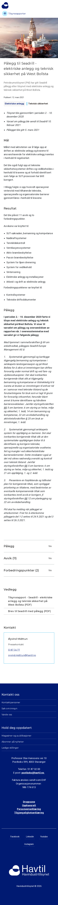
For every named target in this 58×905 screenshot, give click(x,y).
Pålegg (28, 546)
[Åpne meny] (54, 5)
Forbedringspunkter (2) (28, 570)
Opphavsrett (29, 805)
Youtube (44, 836)
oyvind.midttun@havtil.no (22, 655)
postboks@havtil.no (33, 772)
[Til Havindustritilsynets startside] (5, 5)
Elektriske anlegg (14, 103)
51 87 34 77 (14, 650)
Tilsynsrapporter (14, 13)
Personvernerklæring (29, 809)
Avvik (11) (28, 558)
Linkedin (30, 836)
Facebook (15, 836)
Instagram (29, 844)
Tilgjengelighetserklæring (29, 812)
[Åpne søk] (49, 6)
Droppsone (29, 801)
